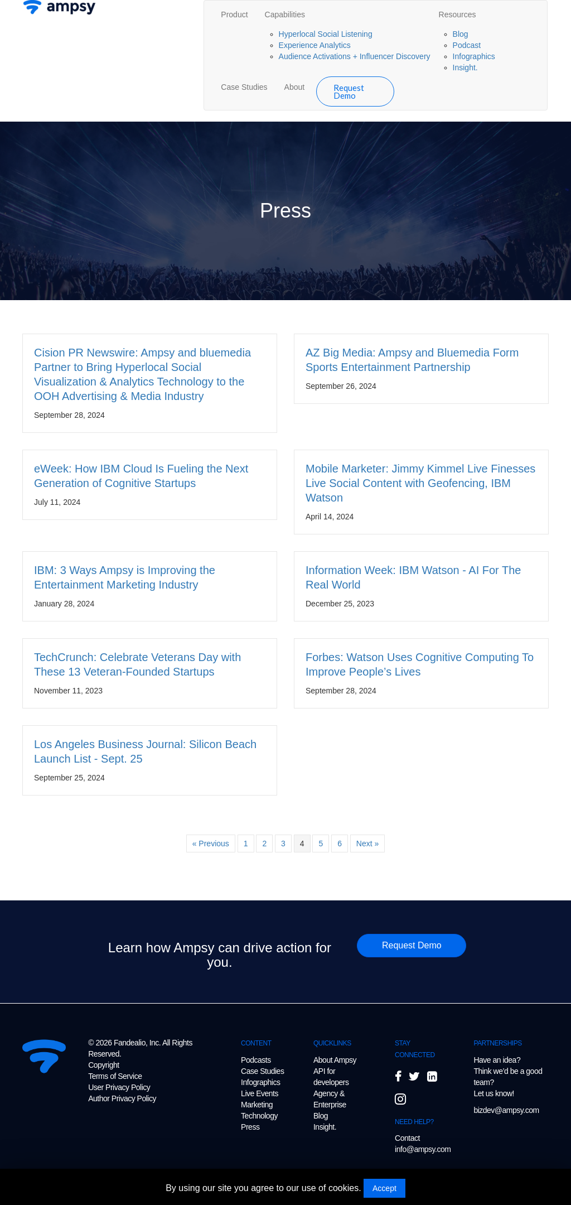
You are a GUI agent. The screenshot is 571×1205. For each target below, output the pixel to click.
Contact (407, 1138)
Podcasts (256, 1059)
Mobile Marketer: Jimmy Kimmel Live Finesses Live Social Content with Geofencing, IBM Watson (420, 483)
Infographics (474, 56)
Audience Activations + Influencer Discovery (354, 56)
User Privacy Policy (119, 1087)
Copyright (103, 1065)
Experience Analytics (315, 45)
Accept (384, 1188)
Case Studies (244, 87)
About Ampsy (334, 1059)
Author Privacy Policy (122, 1098)
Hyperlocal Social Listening (325, 34)
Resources (457, 14)
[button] (411, 945)
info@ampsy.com (423, 1149)
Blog (460, 34)
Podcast (467, 45)
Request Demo (348, 91)
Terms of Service (115, 1076)
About (294, 87)
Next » (367, 843)
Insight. (465, 67)
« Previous (210, 843)
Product (234, 14)
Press (250, 1126)
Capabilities (285, 14)
